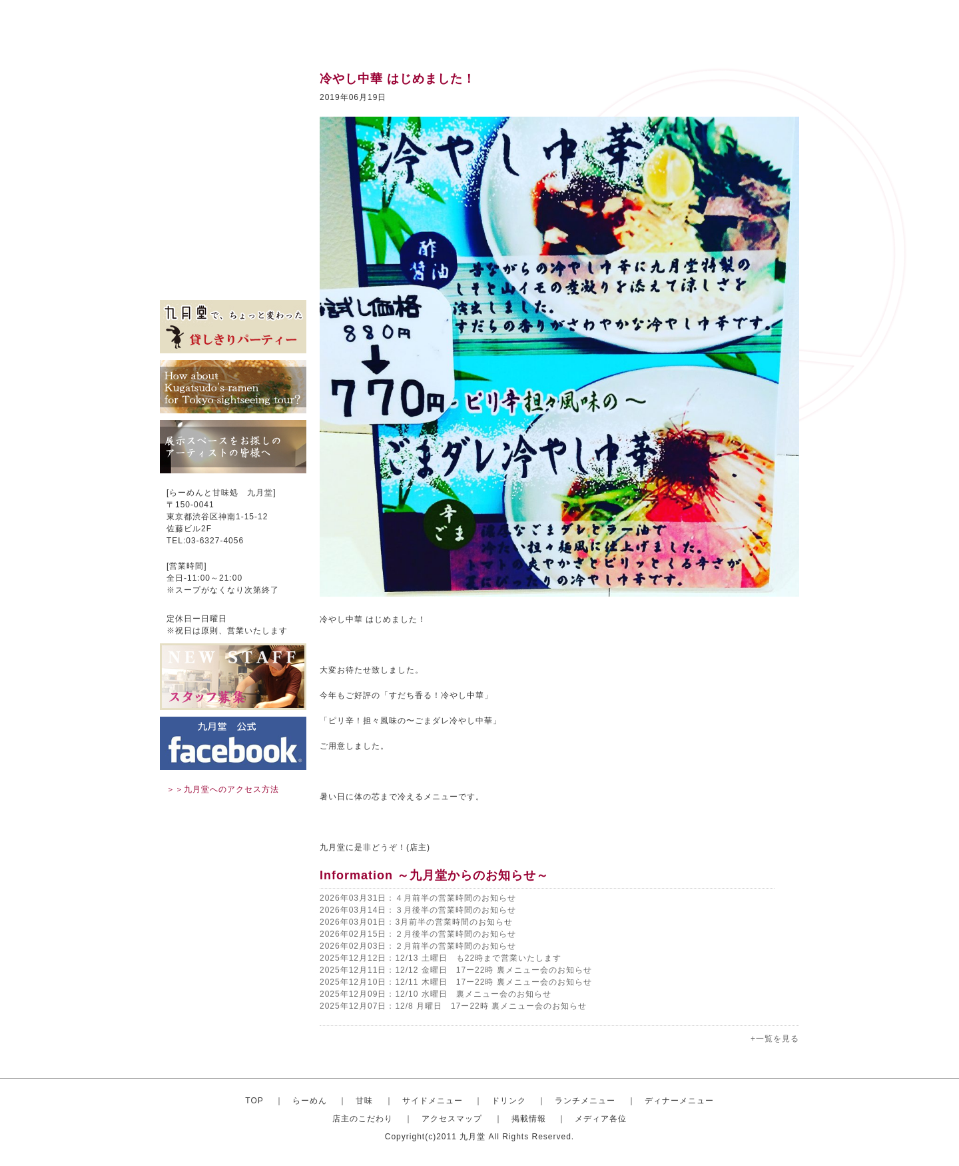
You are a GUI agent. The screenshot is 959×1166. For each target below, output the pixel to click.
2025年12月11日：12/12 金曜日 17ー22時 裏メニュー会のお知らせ (456, 970)
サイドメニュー (233, 140)
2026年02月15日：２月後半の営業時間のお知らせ (418, 934)
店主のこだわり (233, 220)
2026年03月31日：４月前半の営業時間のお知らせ (418, 898)
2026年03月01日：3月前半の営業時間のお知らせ (416, 922)
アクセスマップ (233, 240)
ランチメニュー (233, 180)
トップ (233, 80)
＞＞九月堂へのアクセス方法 (222, 789)
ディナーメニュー (679, 1100)
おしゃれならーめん (233, 100)
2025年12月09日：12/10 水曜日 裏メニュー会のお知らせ (435, 994)
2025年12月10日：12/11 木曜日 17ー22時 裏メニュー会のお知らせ (456, 982)
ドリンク (233, 160)
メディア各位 (233, 280)
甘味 (233, 120)
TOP (254, 1100)
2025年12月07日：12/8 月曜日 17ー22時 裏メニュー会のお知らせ (453, 1006)
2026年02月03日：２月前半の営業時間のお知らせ (418, 946)
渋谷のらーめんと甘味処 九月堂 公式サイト (244, 26)
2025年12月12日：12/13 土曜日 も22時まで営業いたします (440, 958)
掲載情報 (233, 260)
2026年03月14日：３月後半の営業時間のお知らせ (418, 910)
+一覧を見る (775, 1038)
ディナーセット (233, 200)
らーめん (309, 1100)
